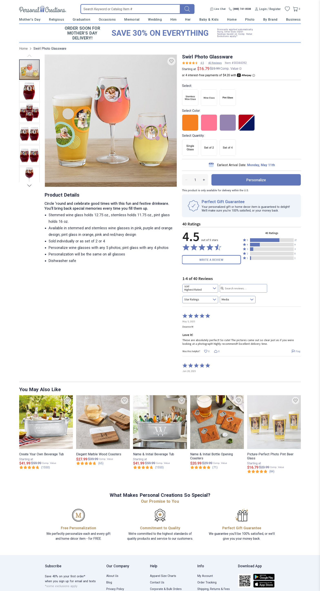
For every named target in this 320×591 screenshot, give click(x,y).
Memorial (131, 19)
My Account (205, 576)
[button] (272, 240)
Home (232, 19)
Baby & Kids (209, 19)
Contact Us (157, 582)
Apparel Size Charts (163, 576)
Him (173, 19)
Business (293, 19)
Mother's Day (29, 19)
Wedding (155, 19)
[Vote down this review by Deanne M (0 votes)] (216, 351)
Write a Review (211, 260)
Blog (109, 582)
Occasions (107, 19)
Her (188, 19)
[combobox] (200, 288)
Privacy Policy (115, 589)
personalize (256, 180)
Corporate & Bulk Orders (166, 589)
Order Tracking (207, 582)
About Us (112, 576)
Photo (250, 19)
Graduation (81, 19)
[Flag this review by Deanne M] (296, 351)
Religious (56, 19)
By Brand (270, 19)
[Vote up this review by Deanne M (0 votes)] (206, 351)
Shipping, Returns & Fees (213, 589)
